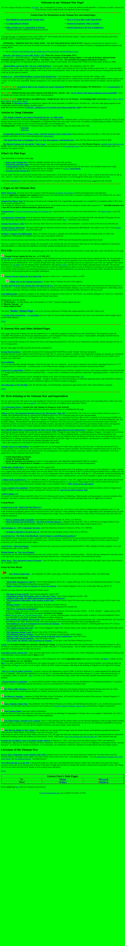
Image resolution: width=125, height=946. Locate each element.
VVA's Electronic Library (11, 407)
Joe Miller (16, 265)
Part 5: (8, 101)
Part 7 (19, 101)
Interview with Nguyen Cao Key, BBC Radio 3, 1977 (24, 55)
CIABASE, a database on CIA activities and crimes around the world (52, 107)
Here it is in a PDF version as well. (74, 490)
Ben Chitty (63, 265)
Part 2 (115, 99)
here (65, 220)
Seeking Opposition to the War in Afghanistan (85, 28)
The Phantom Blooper (22, 759)
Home (63, 779)
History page (106, 211)
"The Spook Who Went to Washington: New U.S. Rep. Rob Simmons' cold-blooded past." (39, 140)
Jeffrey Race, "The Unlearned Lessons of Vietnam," (22, 560)
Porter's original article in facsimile (20, 520)
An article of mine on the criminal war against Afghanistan (41, 87)
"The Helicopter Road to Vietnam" (20, 634)
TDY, (5, 117)
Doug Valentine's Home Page (16, 704)
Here (30, 676)
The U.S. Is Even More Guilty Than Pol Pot (84, 20)
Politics (63, 782)
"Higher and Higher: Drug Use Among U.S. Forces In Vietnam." (31, 586)
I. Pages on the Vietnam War (18, 187)
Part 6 (14, 101)
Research (104, 779)
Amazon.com (80, 706)
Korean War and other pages (17, 164)
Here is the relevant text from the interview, (81, 737)
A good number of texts (15, 166)
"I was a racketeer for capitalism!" (15, 488)
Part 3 (120, 99)
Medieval (104, 782)
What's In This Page (13, 153)
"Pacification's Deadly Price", (13, 467)
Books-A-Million (68, 706)
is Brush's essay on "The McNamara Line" (24, 615)
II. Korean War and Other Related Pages (25, 328)
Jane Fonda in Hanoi (12, 711)
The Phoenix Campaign (13, 696)
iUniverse (57, 706)
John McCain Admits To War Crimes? (19, 730)
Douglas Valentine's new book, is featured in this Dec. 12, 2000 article (35, 117)
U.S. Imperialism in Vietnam (17, 24)
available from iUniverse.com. (112, 144)
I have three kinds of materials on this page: (17, 158)
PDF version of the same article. (81, 484)
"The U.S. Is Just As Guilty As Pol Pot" (16, 671)
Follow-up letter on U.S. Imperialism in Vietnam (25, 28)
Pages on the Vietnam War (16, 162)
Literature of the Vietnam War (18, 171)
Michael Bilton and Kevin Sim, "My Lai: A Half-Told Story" (28, 66)
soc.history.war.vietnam (64, 193)
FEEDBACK (15, 181)
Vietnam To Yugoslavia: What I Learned (83, 24)
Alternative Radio (21, 103)
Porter (11, 502)
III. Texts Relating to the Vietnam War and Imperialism (34, 396)
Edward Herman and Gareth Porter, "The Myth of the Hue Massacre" (34, 522)
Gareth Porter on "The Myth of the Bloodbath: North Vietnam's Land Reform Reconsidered (38, 536)
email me (32, 403)
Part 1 (110, 99)
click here (35, 7)
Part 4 (3, 101)
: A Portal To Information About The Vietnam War (26, 211)
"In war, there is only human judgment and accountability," (94, 93)
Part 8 (25, 101)
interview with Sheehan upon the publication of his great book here (45, 51)
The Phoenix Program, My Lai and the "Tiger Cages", (25, 144)
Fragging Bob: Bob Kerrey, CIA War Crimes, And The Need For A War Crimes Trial (37, 134)
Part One (25, 128)
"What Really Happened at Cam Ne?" (21, 582)
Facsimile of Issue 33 (22, 532)
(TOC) (3, 321)
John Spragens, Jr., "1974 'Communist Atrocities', (21, 528)
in (113, 87)
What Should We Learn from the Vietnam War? (25, 20)
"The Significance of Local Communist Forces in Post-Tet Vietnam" (33, 624)
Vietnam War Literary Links (12, 224)
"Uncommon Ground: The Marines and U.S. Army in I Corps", (31, 596)
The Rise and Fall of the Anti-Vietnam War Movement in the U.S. (27, 286)
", (39, 636)
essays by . (72, 169)
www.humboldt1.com (71, 146)
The (15, 689)
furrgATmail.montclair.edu (49, 793)
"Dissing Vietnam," (13, 605)
